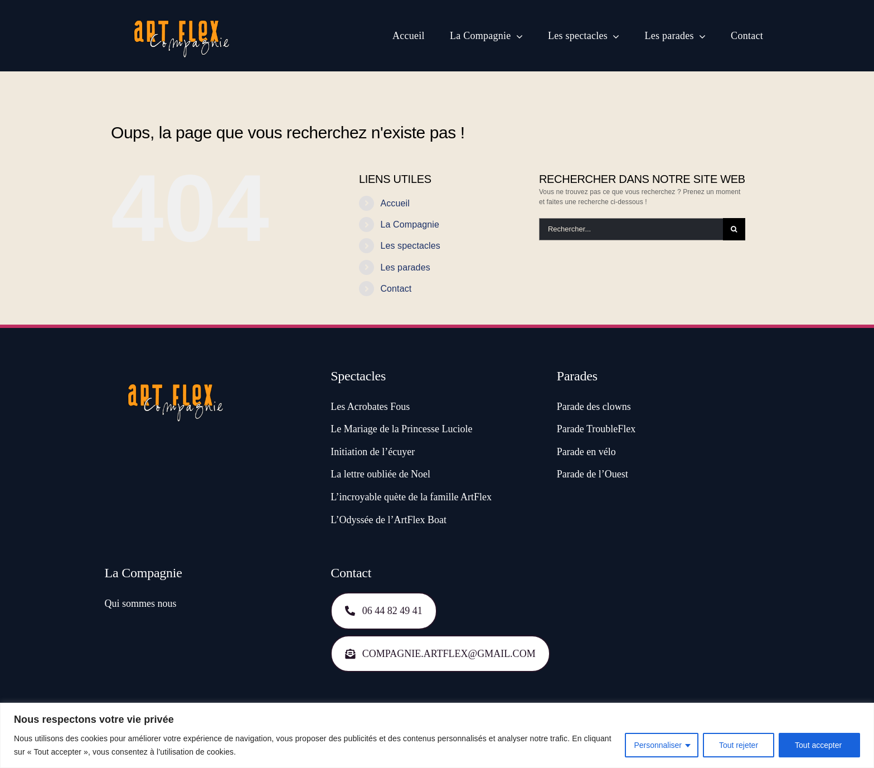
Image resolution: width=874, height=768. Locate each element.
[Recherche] (734, 229)
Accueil (394, 203)
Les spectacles (410, 245)
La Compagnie (409, 224)
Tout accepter (819, 745)
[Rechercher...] (631, 229)
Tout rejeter (738, 745)
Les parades (405, 267)
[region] (437, 735)
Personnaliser (658, 745)
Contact (395, 288)
